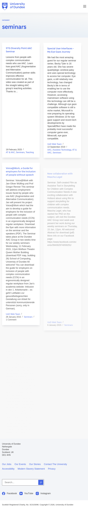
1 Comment (11, 322)
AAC (49, 150)
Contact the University (55, 464)
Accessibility (8, 469)
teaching (30, 152)
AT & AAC (10, 152)
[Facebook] (9, 493)
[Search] (40, 482)
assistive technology (62, 150)
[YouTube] (26, 493)
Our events (20, 464)
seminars (20, 152)
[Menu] (84, 6)
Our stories (35, 464)
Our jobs (6, 464)
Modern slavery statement (31, 469)
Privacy (51, 469)
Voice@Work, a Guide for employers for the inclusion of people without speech (21, 173)
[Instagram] (43, 493)
